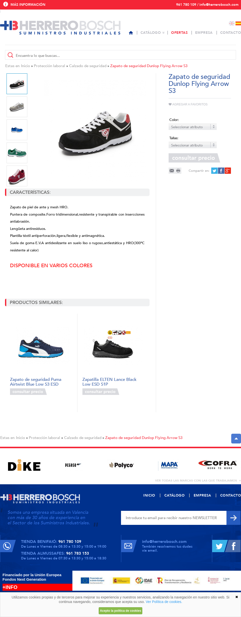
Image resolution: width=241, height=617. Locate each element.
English (231, 23)
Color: (174, 119)
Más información (28, 4)
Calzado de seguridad (87, 65)
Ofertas (179, 32)
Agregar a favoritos (188, 104)
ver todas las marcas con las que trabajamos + (198, 481)
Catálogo (151, 32)
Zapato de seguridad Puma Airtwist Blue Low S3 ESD (35, 381)
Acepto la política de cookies (120, 610)
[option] (95, 131)
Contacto (230, 32)
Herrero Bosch (60, 28)
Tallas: (173, 138)
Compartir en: (199, 171)
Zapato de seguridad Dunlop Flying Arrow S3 (148, 65)
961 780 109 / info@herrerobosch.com (207, 4)
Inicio (25, 65)
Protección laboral (49, 65)
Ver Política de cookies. (164, 602)
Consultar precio (28, 391)
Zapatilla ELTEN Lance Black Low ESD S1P (109, 381)
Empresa (204, 32)
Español (238, 23)
